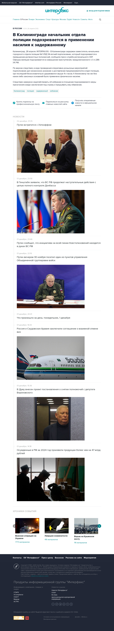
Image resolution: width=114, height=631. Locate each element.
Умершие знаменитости (56, 536)
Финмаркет (68, 3)
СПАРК (16, 592)
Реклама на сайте (74, 558)
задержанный (42, 91)
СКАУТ (16, 597)
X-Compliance (18, 595)
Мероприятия (90, 558)
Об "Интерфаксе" (26, 3)
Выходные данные (50, 619)
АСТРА (16, 602)
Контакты (17, 558)
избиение (54, 91)
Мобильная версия (9, 3)
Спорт (48, 19)
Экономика (40, 19)
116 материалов (80, 543)
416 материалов (51, 539)
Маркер (16, 599)
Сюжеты (83, 19)
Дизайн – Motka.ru (81, 617)
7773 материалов (22, 542)
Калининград (19, 91)
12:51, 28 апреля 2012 (30, 29)
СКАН (54, 593)
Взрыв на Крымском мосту (84, 537)
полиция (30, 91)
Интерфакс (57, 10)
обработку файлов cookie (39, 576)
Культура (55, 19)
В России (24, 19)
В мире (31, 19)
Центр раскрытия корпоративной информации (63, 598)
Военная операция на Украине (25, 537)
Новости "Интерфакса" (59, 590)
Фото (90, 19)
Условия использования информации (56, 617)
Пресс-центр (47, 558)
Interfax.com (39, 3)
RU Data (54, 595)
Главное (16, 19)
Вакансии (59, 558)
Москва (63, 19)
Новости (76, 19)
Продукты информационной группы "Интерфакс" (49, 582)
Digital (69, 19)
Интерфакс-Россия (53, 3)
